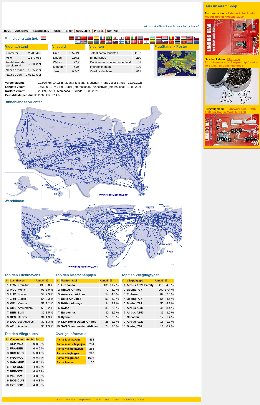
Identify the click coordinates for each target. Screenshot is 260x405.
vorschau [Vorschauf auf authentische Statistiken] (70, 399)
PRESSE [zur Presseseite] (99, 31)
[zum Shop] (232, 6)
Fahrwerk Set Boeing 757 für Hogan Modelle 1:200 (231, 15)
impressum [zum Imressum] (128, 399)
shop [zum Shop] (107, 399)
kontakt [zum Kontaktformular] (141, 399)
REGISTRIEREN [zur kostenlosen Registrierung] (40, 31)
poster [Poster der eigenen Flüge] (98, 399)
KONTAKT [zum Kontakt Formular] (112, 31)
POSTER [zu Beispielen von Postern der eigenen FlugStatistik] (57, 31)
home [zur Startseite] (59, 399)
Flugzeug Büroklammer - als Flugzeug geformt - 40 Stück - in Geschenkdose (231, 62)
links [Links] (116, 399)
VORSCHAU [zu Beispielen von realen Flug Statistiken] (21, 31)
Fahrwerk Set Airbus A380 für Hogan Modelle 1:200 (230, 110)
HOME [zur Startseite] (7, 31)
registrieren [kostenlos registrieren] (85, 399)
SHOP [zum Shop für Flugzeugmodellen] (69, 31)
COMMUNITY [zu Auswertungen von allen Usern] (83, 31)
